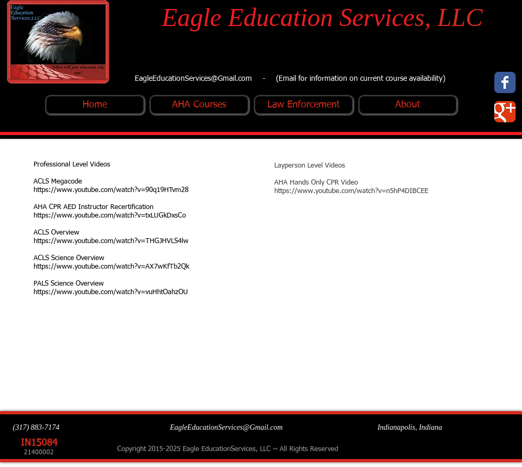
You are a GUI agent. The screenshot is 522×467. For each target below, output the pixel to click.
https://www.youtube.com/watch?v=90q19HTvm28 (111, 190)
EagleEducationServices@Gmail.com (193, 78)
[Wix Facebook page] (505, 82)
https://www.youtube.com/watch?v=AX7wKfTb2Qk (111, 266)
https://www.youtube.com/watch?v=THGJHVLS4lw (111, 241)
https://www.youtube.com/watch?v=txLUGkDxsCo (110, 215)
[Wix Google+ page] (505, 111)
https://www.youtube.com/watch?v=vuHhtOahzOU (111, 292)
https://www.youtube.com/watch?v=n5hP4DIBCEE (351, 191)
